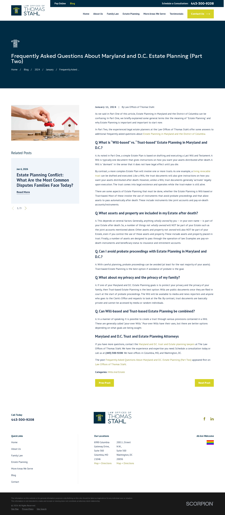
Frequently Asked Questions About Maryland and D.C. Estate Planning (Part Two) (148, 359)
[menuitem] (15, 509)
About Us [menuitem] (98, 13)
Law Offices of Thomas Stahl (110, 364)
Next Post (204, 382)
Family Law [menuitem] (113, 13)
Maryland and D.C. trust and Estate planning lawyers (167, 344)
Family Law (17, 455)
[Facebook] (204, 418)
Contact (15, 481)
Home (14, 442)
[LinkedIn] (212, 418)
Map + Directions (103, 463)
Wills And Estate (116, 372)
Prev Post (104, 382)
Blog (72, 3)
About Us (16, 448)
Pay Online (60, 3)
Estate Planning (19, 462)
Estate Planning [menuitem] (131, 13)
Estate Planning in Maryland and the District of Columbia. (174, 133)
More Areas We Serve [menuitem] (154, 13)
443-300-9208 (202, 3)
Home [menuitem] (86, 13)
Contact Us (200, 14)
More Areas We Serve (22, 468)
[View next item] (25, 208)
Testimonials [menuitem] (176, 13)
